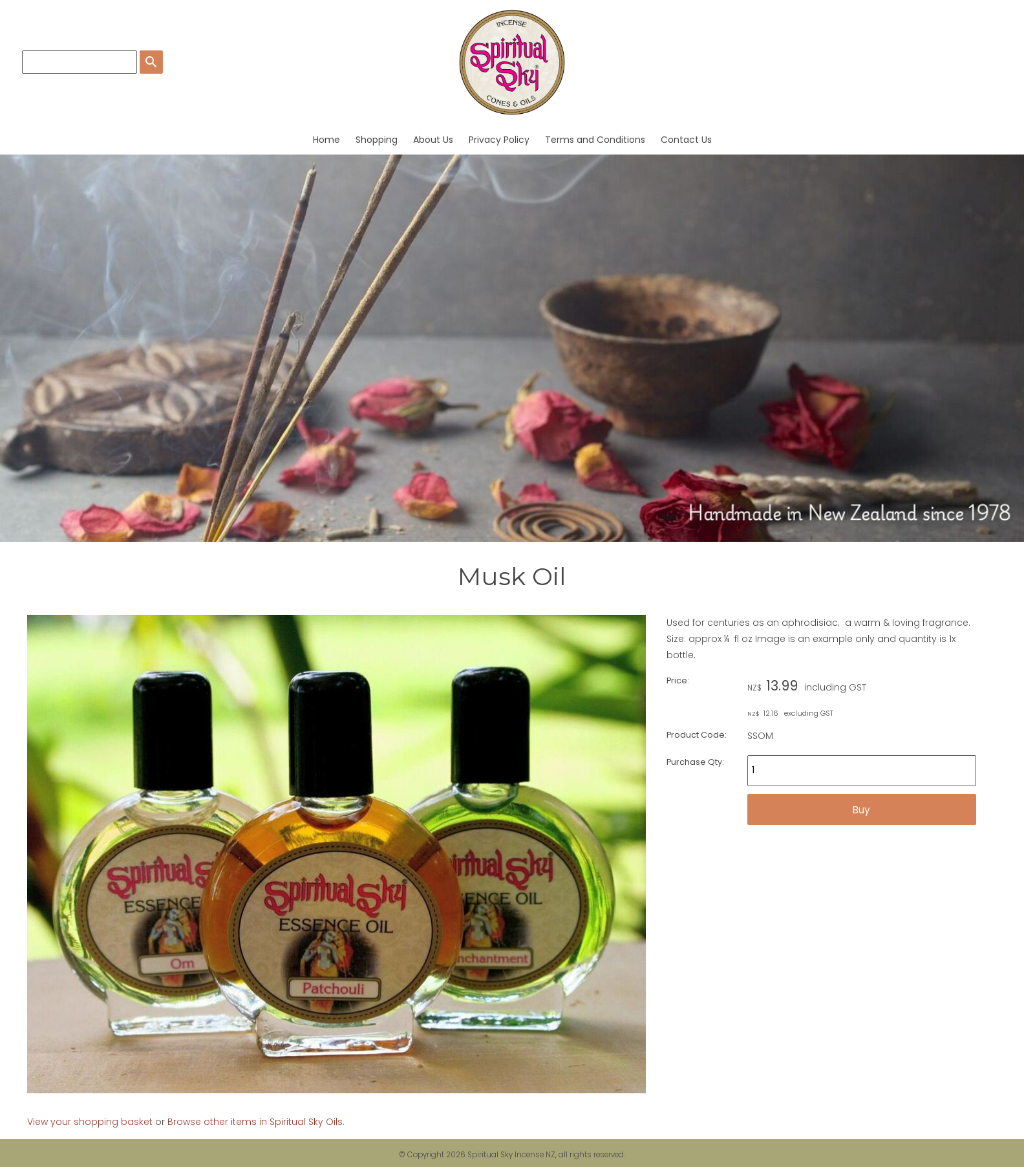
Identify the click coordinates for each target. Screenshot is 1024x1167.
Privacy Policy (499, 139)
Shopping (377, 139)
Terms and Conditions (595, 139)
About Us (433, 139)
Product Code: (697, 734)
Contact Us (686, 139)
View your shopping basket (90, 1121)
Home (326, 139)
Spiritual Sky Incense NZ (511, 1155)
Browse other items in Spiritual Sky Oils (255, 1121)
